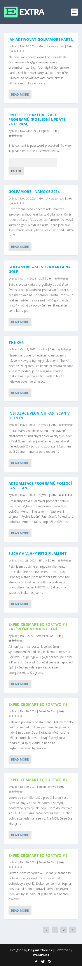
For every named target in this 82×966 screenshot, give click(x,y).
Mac (14, 46)
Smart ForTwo (45, 636)
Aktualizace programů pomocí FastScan (40, 485)
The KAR (16, 342)
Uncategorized (55, 46)
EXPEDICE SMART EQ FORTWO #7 (38, 779)
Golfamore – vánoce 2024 (34, 191)
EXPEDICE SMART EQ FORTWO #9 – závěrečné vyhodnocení (40, 626)
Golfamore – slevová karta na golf (40, 269)
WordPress (41, 955)
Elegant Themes (40, 950)
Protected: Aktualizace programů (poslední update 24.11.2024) (37, 119)
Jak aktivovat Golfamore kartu (41, 39)
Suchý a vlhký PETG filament (38, 553)
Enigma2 (44, 131)
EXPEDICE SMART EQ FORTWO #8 (38, 704)
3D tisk (43, 560)
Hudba (42, 349)
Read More (20, 94)
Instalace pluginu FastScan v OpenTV (39, 415)
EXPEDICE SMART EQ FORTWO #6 (38, 855)
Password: (33, 162)
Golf (41, 46)
